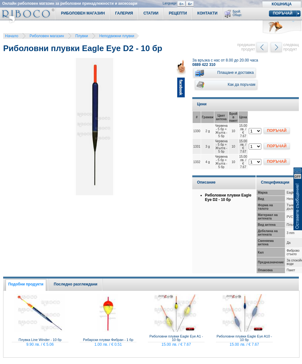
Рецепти (178, 13)
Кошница (282, 4)
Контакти (207, 13)
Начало (11, 36)
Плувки (81, 36)
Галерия (124, 13)
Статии (151, 13)
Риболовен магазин (47, 36)
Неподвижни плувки (116, 36)
